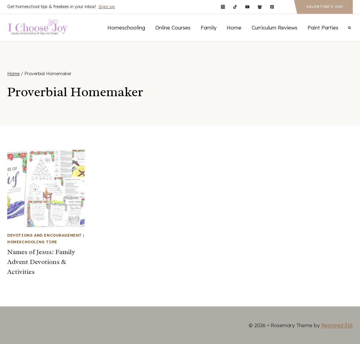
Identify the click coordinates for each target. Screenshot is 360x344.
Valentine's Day (325, 7)
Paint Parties (323, 27)
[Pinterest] (272, 7)
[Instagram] (223, 7)
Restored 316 (337, 325)
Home (234, 27)
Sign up (106, 6)
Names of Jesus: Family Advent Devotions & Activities (41, 262)
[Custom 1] (284, 7)
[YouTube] (247, 7)
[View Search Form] (349, 28)
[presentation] (46, 188)
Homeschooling (126, 27)
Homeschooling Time (32, 242)
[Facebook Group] (260, 7)
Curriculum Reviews (274, 27)
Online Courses (173, 27)
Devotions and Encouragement (44, 235)
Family (208, 27)
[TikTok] (235, 7)
